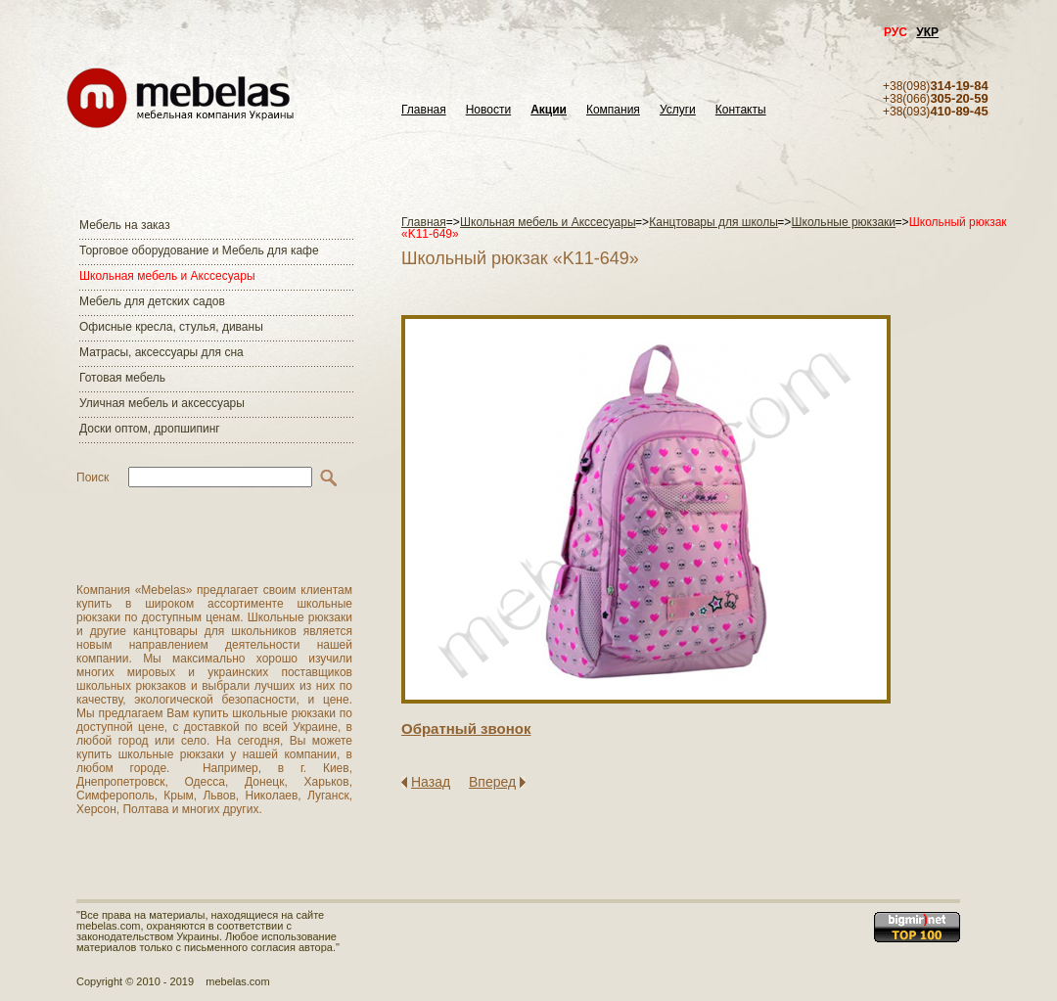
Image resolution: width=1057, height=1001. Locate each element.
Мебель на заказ (124, 225)
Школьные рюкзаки (844, 222)
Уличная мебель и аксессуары (162, 403)
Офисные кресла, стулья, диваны (171, 327)
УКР (927, 32)
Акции (548, 110)
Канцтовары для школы (713, 222)
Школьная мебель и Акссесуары (167, 276)
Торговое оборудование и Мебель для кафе (199, 250)
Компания (613, 110)
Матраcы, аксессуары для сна (161, 352)
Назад (430, 782)
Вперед (492, 782)
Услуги (678, 110)
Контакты (740, 110)
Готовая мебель (122, 378)
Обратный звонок (465, 728)
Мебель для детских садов (152, 301)
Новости (488, 110)
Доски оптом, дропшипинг (149, 428)
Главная (423, 110)
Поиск (92, 477)
